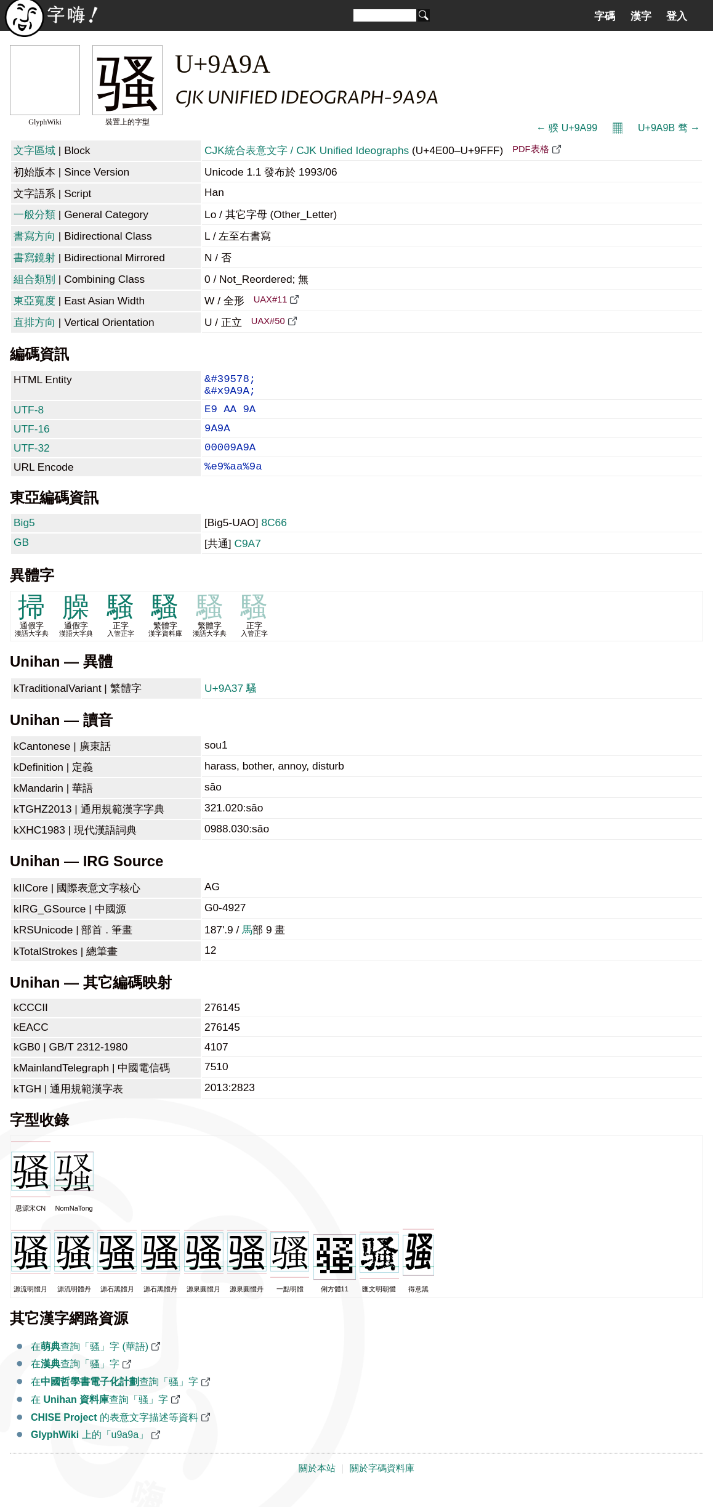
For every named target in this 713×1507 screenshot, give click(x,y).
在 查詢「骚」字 (99, 1415)
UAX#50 (268, 321)
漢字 (640, 16)
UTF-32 (32, 459)
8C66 (273, 538)
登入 (676, 16)
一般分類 (34, 214)
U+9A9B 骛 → (669, 128)
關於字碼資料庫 (382, 1484)
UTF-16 (32, 437)
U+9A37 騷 (230, 704)
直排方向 (34, 322)
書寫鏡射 (34, 257)
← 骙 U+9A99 (566, 128)
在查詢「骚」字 (75, 1380)
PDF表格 (530, 149)
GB (21, 558)
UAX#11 (271, 299)
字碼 (604, 16)
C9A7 (247, 559)
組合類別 (34, 279)
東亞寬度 (34, 300)
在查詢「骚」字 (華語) (89, 1362)
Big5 (24, 538)
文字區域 (34, 150)
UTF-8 (29, 416)
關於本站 (317, 1484)
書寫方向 (34, 236)
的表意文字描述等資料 (114, 1433)
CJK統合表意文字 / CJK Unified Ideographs (306, 150)
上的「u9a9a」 (89, 1450)
